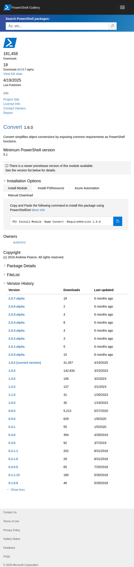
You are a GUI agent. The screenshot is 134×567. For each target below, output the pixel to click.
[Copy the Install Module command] (117, 221)
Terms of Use (11, 521)
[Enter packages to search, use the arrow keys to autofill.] (57, 26)
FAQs (6, 556)
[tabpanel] (66, 214)
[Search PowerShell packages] (112, 26)
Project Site (11, 99)
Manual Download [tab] (20, 195)
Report (8, 113)
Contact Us (9, 512)
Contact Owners (14, 108)
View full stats (12, 74)
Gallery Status (11, 538)
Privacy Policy (11, 530)
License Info (11, 104)
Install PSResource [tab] (51, 188)
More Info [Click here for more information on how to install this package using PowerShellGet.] (38, 210)
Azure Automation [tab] (87, 188)
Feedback (9, 547)
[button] (4, 180)
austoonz (19, 242)
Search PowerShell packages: (28, 19)
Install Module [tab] (17, 188)
